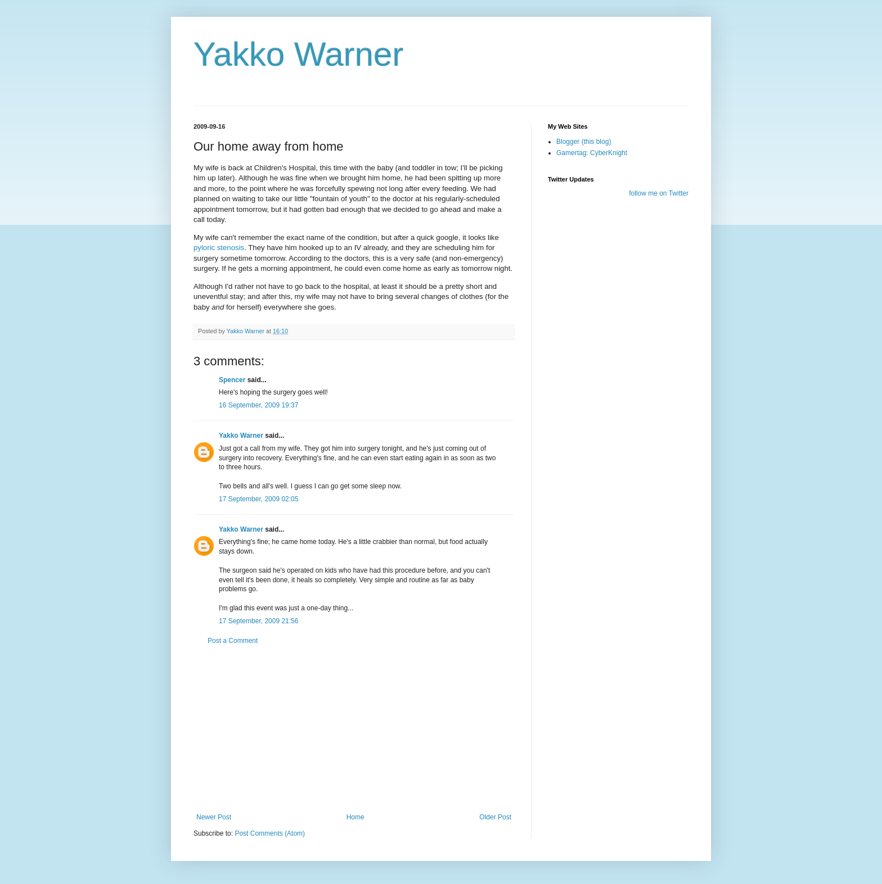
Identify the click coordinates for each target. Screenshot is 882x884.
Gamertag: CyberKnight (591, 153)
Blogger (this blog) (583, 142)
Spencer (232, 380)
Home (355, 817)
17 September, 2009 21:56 (258, 621)
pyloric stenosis (219, 247)
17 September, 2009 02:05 (258, 499)
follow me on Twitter (658, 193)
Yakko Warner (298, 54)
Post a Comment (233, 641)
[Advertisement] (353, 729)
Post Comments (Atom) (270, 833)
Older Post (495, 817)
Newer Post (213, 817)
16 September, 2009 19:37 (258, 405)
